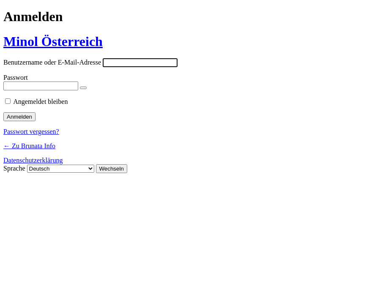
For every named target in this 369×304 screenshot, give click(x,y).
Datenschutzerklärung (33, 160)
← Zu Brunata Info (29, 145)
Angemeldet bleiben (40, 101)
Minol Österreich (53, 41)
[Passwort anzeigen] (83, 88)
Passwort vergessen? (31, 131)
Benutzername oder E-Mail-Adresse (52, 62)
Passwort (15, 77)
